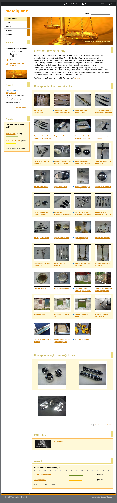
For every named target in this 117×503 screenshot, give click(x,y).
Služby (8, 26)
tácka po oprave (40, 288)
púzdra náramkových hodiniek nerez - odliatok (41, 214)
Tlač (112, 4)
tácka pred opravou (61, 288)
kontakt (77, 78)
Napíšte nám (11, 93)
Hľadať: (88, 13)
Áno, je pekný (11, 134)
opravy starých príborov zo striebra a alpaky (103, 214)
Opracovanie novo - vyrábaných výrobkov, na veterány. (83, 164)
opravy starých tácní (61, 238)
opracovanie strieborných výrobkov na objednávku (62, 214)
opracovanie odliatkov (103, 187)
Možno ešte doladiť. (13, 141)
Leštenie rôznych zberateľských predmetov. (81, 113)
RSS (102, 4)
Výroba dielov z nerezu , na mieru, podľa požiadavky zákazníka (62, 342)
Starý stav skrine (40, 314)
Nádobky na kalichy (82, 339)
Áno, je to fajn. (40, 480)
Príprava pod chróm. (61, 136)
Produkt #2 (59, 441)
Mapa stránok (89, 4)
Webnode (108, 497)
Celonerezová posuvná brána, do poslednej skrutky (103, 291)
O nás (8, 22)
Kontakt (9, 34)
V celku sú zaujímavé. (43, 474)
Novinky (9, 30)
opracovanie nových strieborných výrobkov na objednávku (83, 214)
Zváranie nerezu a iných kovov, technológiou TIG (101, 316)
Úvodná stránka (11, 19)
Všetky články (21, 107)
